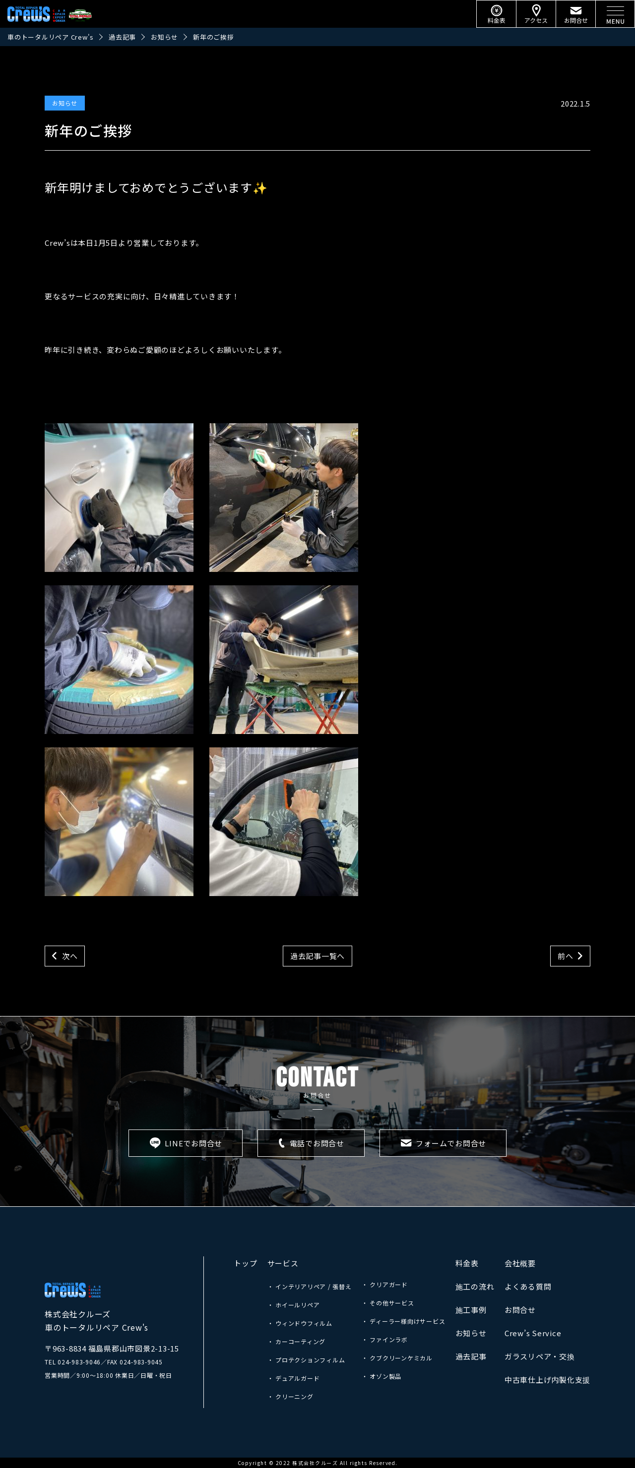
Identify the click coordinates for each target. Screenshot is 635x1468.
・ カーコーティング (296, 1341)
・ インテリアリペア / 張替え (309, 1286)
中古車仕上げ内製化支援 (547, 1379)
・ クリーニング (290, 1396)
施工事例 (471, 1309)
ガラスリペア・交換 (540, 1356)
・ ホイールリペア (293, 1304)
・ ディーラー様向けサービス (403, 1321)
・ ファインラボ (385, 1339)
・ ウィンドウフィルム (299, 1323)
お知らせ (64, 103)
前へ (565, 956)
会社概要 (520, 1263)
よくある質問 (528, 1286)
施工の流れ (475, 1286)
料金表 (467, 1263)
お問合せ (520, 1309)
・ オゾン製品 (381, 1376)
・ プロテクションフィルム (306, 1359)
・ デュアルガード (293, 1378)
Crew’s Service (533, 1333)
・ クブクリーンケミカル (397, 1358)
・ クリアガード (385, 1284)
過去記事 (471, 1356)
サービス (283, 1263)
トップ (245, 1263)
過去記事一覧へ (317, 956)
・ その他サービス (388, 1303)
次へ (70, 956)
